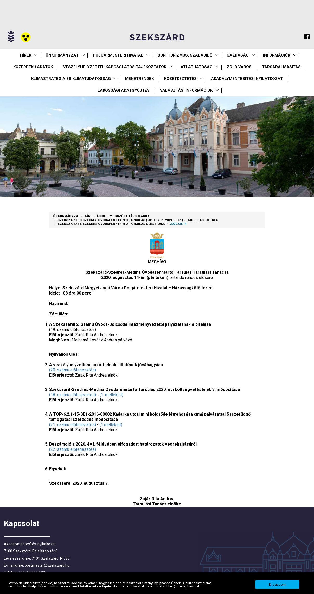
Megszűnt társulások (129, 216)
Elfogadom (277, 586)
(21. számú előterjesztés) (72, 424)
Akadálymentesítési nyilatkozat (247, 78)
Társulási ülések (202, 220)
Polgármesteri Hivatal (118, 55)
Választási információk (186, 90)
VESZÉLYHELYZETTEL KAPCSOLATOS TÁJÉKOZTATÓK (114, 67)
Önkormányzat (62, 55)
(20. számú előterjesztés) (72, 369)
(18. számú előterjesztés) (72, 394)
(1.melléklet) (111, 424)
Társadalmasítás (281, 67)
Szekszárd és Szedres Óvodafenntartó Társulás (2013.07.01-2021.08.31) (120, 220)
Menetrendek (139, 78)
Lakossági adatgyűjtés (124, 90)
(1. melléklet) (111, 394)
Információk (276, 55)
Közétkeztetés (180, 78)
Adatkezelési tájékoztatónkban (105, 588)
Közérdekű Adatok (33, 67)
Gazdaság (238, 55)
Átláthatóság (197, 67)
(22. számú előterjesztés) (72, 449)
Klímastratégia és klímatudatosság (71, 78)
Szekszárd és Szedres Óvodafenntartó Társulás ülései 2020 (111, 224)
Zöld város (239, 67)
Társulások (94, 216)
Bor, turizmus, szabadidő (185, 55)
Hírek (25, 55)
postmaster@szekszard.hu (47, 565)
